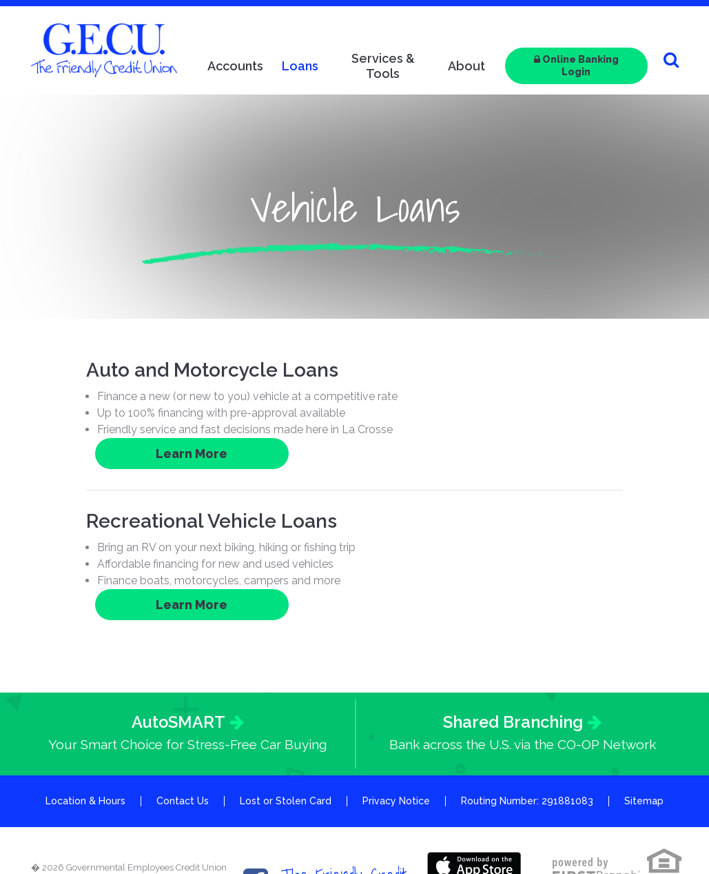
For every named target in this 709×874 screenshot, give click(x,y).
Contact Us (182, 739)
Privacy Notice (396, 739)
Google (475, 835)
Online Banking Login (576, 65)
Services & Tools (383, 66)
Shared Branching (513, 660)
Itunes (475, 804)
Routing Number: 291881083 (527, 739)
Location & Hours (85, 739)
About (466, 66)
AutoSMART (178, 660)
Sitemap (644, 739)
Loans (300, 66)
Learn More (555, 375)
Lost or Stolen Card (285, 739)
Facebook (255, 819)
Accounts (235, 66)
